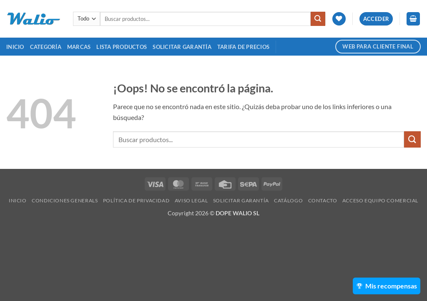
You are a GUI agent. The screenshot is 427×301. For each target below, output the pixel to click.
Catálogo (288, 200)
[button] (376, 19)
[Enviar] (318, 19)
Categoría (45, 46)
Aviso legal (191, 200)
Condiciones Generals (65, 200)
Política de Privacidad (136, 200)
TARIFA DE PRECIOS (243, 46)
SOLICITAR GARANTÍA (182, 46)
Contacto (322, 200)
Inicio (15, 46)
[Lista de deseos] (339, 19)
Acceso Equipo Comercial (380, 200)
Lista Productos (121, 46)
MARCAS (79, 46)
